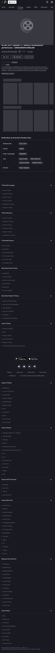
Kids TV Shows (6, 422)
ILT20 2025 (6, 623)
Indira (4, 415)
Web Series (44, 7)
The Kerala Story (7, 460)
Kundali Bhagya (7, 402)
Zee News (5, 485)
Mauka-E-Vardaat (7, 342)
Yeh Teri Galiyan (7, 277)
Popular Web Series (7, 500)
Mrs (4, 453)
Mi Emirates (6, 640)
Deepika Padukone (8, 571)
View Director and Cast (8, 73)
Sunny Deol (6, 588)
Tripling (5, 550)
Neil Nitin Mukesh (7, 592)
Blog (4, 616)
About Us (9, 372)
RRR (4, 474)
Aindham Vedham (7, 526)
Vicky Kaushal (6, 585)
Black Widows (6, 533)
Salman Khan (6, 574)
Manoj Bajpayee (7, 578)
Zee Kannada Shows (8, 256)
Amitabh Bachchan (8, 598)
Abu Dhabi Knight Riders (9, 626)
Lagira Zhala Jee (7, 308)
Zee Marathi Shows (8, 252)
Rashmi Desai (6, 605)
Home (3, 7)
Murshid (5, 509)
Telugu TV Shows (7, 201)
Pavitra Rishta (6, 284)
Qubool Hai (6, 287)
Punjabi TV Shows (7, 208)
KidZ (52, 7)
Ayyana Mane (6, 505)
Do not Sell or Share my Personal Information (32, 376)
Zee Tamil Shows (7, 259)
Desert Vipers (6, 630)
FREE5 (36, 7)
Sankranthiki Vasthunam (9, 447)
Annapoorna (6, 412)
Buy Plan (12, 2)
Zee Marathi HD (7, 495)
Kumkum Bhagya (7, 398)
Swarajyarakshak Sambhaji (10, 318)
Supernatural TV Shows (9, 235)
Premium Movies (6, 427)
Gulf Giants (6, 636)
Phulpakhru (6, 315)
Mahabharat (6, 388)
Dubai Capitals (7, 633)
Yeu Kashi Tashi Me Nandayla (10, 304)
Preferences (12, 376)
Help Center (20, 372)
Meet (4, 332)
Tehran (5, 443)
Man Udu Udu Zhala (8, 311)
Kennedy (5, 440)
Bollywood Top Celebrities (9, 559)
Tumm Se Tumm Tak (8, 391)
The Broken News (7, 529)
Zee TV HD (6, 488)
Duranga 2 (6, 536)
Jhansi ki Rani (6, 395)
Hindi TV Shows (7, 190)
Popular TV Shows (7, 382)
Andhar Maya (6, 519)
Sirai (4, 457)
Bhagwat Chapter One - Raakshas (12, 433)
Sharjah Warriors (7, 643)
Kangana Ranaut (7, 602)
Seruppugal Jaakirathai (9, 523)
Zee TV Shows (6, 246)
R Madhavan (6, 564)
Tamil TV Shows (7, 197)
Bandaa (5, 471)
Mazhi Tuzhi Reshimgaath (9, 301)
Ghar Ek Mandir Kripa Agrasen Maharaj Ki (14, 346)
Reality (7, 64)
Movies (29, 7)
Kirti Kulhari (6, 595)
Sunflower (5, 547)
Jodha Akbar (6, 273)
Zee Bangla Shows (8, 263)
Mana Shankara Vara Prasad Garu (12, 450)
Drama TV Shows (7, 218)
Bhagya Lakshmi (7, 335)
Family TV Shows (7, 225)
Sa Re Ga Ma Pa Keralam (9, 52)
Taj (3, 543)
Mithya (5, 540)
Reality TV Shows (7, 232)
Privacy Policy (31, 372)
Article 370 (6, 464)
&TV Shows (6, 249)
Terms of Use (42, 372)
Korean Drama (7, 419)
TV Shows (20, 7)
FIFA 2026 (11, 7)
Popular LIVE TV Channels (9, 479)
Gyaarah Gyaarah (7, 512)
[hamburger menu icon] (51, 2)
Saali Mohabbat (7, 436)
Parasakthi (6, 467)
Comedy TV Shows (8, 228)
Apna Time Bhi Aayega (9, 280)
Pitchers (5, 554)
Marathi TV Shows (7, 194)
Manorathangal (7, 516)
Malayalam (15, 62)
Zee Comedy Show (8, 339)
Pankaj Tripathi (7, 581)
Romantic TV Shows (8, 221)
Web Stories (6, 619)
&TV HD (5, 491)
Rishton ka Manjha (8, 329)
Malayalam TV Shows (8, 204)
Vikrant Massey (7, 567)
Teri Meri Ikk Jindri (7, 290)
